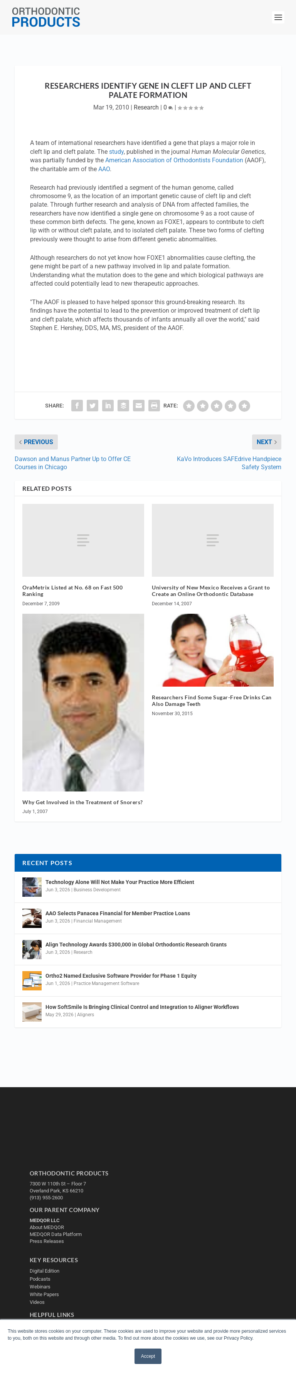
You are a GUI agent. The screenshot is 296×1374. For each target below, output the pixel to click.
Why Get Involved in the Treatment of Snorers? (82, 802)
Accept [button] (148, 1356)
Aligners (85, 1014)
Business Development (97, 889)
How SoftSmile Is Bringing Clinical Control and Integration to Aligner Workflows (142, 1007)
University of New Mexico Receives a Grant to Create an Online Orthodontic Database (211, 590)
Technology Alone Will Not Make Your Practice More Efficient (120, 882)
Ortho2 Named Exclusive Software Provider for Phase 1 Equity (121, 976)
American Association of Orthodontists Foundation (174, 160)
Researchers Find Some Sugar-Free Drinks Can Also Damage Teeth (212, 700)
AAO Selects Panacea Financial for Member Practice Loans (117, 913)
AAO (104, 169)
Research (146, 107)
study (116, 151)
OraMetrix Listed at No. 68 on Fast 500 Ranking (72, 590)
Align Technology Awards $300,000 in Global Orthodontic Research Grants (136, 944)
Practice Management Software (106, 983)
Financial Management (98, 921)
